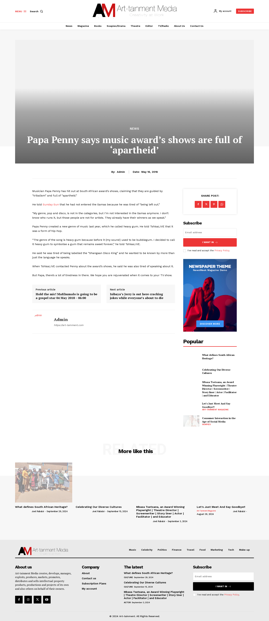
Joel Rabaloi (38, 511)
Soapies (206, 424)
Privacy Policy (221, 250)
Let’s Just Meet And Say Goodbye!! (221, 507)
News (134, 128)
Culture (128, 577)
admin (121, 171)
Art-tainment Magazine (215, 410)
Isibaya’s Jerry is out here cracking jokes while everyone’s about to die (136, 296)
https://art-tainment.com (68, 325)
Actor (127, 602)
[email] (210, 232)
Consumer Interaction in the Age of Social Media (219, 419)
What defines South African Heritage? (41, 507)
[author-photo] (23, 511)
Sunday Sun (51, 204)
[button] (37, 11)
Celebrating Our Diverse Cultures (216, 371)
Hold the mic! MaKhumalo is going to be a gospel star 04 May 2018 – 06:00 (66, 296)
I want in (210, 242)
